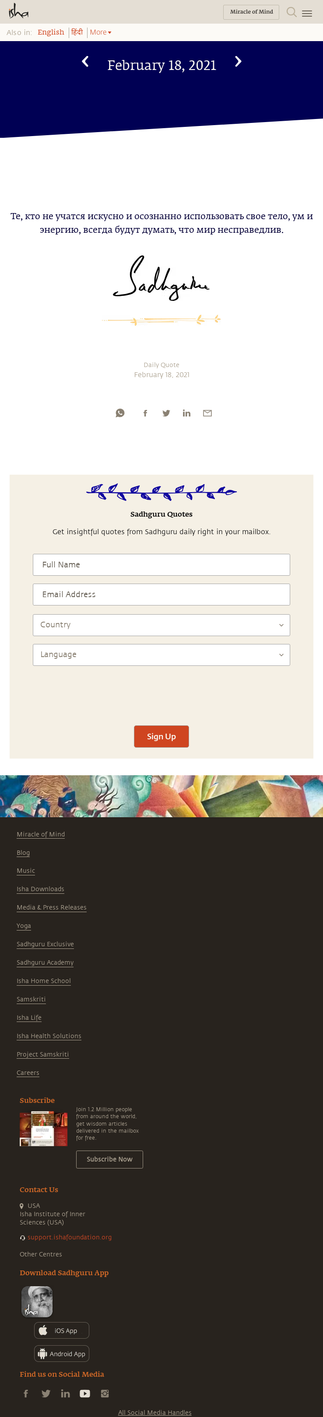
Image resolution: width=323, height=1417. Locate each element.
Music (26, 871)
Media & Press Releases (52, 907)
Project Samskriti (43, 1054)
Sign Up (161, 736)
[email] (207, 413)
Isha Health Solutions (49, 1036)
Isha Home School (44, 981)
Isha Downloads (40, 889)
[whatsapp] (120, 413)
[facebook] (145, 413)
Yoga (24, 926)
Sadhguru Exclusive (45, 944)
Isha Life (29, 1018)
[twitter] (166, 413)
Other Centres (41, 1254)
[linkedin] (186, 413)
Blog (23, 853)
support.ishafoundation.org (70, 1237)
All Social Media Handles (155, 1413)
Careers (28, 1073)
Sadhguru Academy (45, 962)
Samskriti (31, 999)
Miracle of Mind (41, 834)
